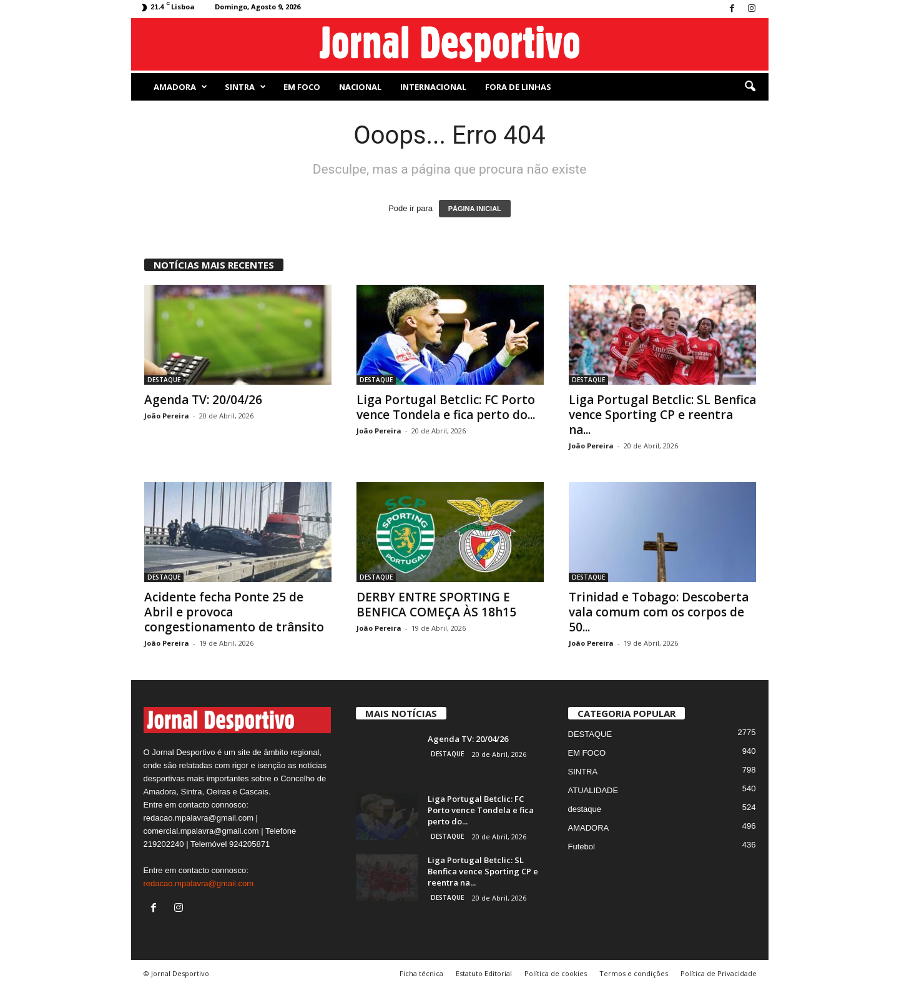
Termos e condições (633, 973)
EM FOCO (301, 86)
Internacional (433, 86)
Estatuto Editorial (484, 973)
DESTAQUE (163, 379)
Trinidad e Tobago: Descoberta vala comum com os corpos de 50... (659, 612)
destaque (585, 809)
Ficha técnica (421, 973)
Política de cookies (555, 973)
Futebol (581, 846)
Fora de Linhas (518, 86)
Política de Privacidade (718, 973)
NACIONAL (360, 86)
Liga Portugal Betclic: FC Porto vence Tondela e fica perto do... (445, 407)
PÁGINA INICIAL (474, 208)
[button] (750, 87)
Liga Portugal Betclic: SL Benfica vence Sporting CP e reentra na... (662, 415)
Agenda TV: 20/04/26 (203, 400)
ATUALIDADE (593, 790)
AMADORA (180, 87)
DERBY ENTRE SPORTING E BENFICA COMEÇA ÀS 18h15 (436, 604)
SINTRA (245, 87)
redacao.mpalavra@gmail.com (199, 883)
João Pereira (166, 415)
